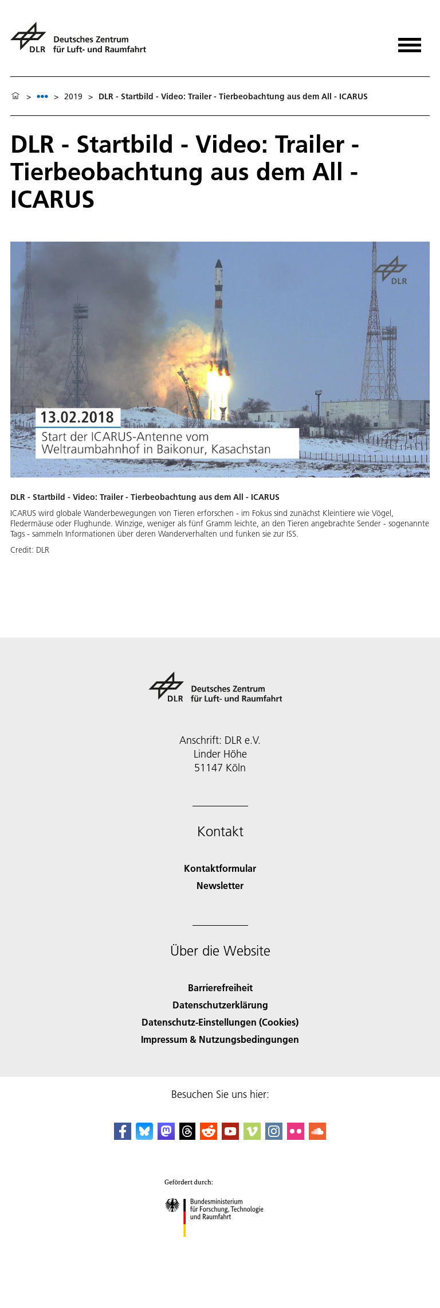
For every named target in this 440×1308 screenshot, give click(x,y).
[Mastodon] (166, 1136)
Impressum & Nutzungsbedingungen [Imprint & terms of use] (220, 1039)
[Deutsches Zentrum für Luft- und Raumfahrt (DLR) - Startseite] (82, 42)
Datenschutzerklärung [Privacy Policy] (220, 1005)
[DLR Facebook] (122, 1136)
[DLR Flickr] (295, 1136)
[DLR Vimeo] (252, 1136)
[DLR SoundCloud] (317, 1136)
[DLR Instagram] (273, 1136)
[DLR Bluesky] (144, 1136)
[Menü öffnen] (410, 41)
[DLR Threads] (187, 1136)
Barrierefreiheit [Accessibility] (220, 987)
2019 (73, 96)
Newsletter (220, 885)
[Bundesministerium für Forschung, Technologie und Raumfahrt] (220, 1246)
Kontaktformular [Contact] (220, 868)
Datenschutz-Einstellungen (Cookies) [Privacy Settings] (220, 1022)
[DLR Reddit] (208, 1136)
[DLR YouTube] (230, 1136)
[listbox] (42, 96)
